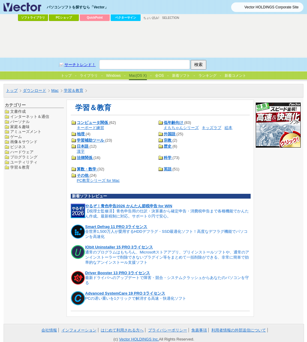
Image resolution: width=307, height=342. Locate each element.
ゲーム (16, 136)
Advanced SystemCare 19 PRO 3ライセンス (125, 293)
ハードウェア (22, 152)
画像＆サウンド (23, 142)
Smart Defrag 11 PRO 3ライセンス (116, 226)
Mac (55, 90)
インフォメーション (79, 330)
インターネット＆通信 (29, 116)
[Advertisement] (153, 39)
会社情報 (49, 330)
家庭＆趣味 (20, 126)
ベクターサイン (125, 17)
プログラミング (23, 157)
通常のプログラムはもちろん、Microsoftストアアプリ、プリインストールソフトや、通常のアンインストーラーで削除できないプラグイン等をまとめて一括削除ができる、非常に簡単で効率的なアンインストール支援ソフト (167, 257)
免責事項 (199, 330)
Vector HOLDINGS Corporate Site (271, 7)
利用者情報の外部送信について (238, 330)
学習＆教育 (73, 90)
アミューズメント (25, 131)
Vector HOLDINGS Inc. (139, 339)
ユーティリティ (23, 162)
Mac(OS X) (138, 76)
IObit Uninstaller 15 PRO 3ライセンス (119, 247)
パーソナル (20, 121)
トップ (12, 90)
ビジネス (18, 147)
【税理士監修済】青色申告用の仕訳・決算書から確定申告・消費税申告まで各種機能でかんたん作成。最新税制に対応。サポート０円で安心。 (167, 213)
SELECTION (170, 18)
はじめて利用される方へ (122, 330)
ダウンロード (34, 90)
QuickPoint (95, 17)
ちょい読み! (151, 18)
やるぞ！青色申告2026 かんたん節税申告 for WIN (128, 206)
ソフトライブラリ (33, 17)
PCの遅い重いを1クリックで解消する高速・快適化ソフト (135, 298)
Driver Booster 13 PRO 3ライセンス (117, 273)
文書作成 (18, 111)
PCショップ (64, 17)
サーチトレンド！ (80, 64)
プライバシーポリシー (167, 330)
